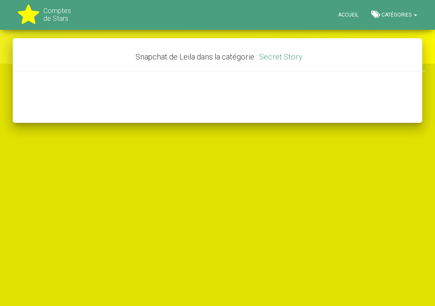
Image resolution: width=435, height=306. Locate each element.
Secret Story (280, 56)
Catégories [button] (394, 14)
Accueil (348, 15)
